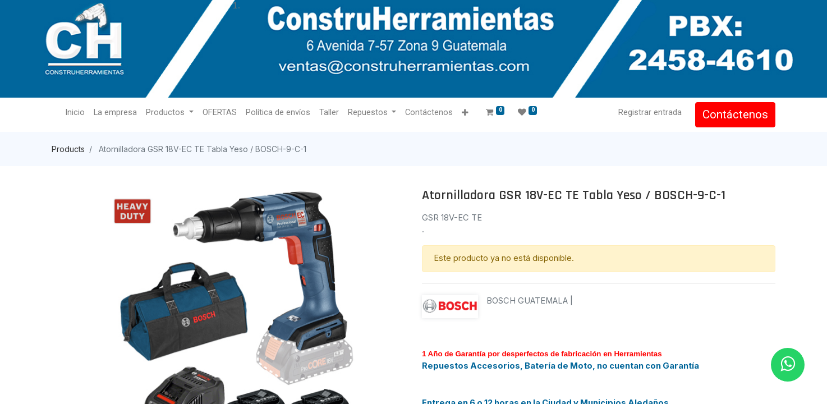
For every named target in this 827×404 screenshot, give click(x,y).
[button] (464, 113)
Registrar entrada (650, 112)
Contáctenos (735, 114)
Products (68, 149)
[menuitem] (75, 112)
